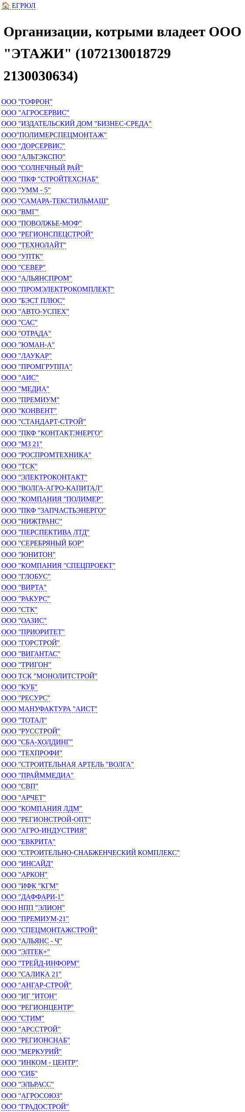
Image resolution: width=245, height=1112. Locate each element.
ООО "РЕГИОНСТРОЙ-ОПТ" (46, 819)
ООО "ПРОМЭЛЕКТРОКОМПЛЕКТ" (57, 289)
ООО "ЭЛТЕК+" (25, 952)
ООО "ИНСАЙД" (27, 863)
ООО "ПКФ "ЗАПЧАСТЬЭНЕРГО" (53, 510)
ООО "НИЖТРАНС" (31, 521)
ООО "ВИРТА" (24, 587)
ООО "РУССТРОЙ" (30, 731)
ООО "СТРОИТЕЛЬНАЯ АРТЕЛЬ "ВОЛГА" (67, 764)
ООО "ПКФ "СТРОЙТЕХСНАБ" (50, 179)
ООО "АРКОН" (24, 874)
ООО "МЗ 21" (21, 444)
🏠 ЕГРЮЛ (18, 5)
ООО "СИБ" (19, 1073)
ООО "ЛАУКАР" (26, 355)
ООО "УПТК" (22, 256)
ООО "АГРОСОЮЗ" (31, 1095)
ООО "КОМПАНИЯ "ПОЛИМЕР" (52, 499)
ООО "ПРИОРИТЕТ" (33, 632)
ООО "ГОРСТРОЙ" (30, 642)
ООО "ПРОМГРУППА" (36, 366)
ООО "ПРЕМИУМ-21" (35, 918)
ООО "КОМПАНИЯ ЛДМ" (41, 808)
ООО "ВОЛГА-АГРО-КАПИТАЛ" (52, 488)
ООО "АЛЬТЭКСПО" (33, 156)
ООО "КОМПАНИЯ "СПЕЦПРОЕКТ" (58, 565)
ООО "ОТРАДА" (26, 333)
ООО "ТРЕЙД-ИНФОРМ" (40, 963)
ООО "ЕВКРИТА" (28, 841)
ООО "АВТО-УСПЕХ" (35, 311)
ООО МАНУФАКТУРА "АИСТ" (49, 708)
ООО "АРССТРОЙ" (31, 1029)
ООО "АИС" (20, 377)
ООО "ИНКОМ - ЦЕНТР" (39, 1062)
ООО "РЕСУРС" (25, 698)
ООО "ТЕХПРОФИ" (31, 753)
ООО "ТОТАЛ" (24, 720)
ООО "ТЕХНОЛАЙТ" (33, 245)
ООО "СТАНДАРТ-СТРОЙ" (43, 421)
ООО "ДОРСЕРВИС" (33, 145)
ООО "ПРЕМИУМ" (30, 399)
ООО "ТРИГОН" (26, 664)
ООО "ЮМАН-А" (28, 344)
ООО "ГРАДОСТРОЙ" (35, 1106)
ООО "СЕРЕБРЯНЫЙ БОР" (42, 543)
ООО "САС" (19, 322)
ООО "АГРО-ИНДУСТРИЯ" (44, 830)
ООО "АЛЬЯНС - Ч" (31, 941)
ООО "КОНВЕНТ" (29, 410)
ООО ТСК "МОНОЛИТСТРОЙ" (49, 676)
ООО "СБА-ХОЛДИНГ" (37, 742)
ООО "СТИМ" (22, 1018)
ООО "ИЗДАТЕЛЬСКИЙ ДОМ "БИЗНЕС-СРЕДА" (76, 123)
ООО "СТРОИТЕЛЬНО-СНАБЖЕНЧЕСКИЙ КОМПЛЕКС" (90, 852)
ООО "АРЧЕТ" (23, 797)
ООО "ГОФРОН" (26, 101)
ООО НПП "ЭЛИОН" (33, 907)
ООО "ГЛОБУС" (26, 576)
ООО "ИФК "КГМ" (30, 886)
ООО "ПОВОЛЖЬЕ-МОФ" (41, 223)
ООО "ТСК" (19, 466)
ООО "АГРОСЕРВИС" (35, 112)
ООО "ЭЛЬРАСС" (27, 1084)
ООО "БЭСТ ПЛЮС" (33, 300)
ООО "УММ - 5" (26, 190)
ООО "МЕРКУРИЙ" (31, 1051)
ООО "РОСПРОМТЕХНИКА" (46, 455)
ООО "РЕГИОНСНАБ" (35, 1040)
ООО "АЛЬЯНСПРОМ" (36, 278)
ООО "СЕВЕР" (23, 267)
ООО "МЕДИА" (25, 389)
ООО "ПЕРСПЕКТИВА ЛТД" (45, 532)
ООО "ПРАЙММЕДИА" (37, 775)
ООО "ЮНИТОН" (28, 554)
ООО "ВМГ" (20, 211)
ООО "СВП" (19, 786)
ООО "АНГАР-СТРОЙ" (36, 985)
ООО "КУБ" (19, 687)
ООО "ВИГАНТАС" (30, 653)
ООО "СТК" (19, 609)
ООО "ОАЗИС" (24, 620)
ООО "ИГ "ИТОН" (29, 996)
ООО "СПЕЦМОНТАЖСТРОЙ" (49, 930)
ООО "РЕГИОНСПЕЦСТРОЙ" (47, 234)
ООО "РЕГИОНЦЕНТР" (37, 1007)
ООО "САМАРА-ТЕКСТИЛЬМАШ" (55, 201)
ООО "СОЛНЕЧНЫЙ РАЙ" (42, 167)
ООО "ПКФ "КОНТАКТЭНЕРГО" (52, 433)
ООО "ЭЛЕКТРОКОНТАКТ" (44, 477)
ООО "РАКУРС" (25, 598)
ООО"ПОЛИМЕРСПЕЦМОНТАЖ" (54, 135)
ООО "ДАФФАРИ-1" (32, 896)
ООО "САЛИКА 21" (31, 974)
